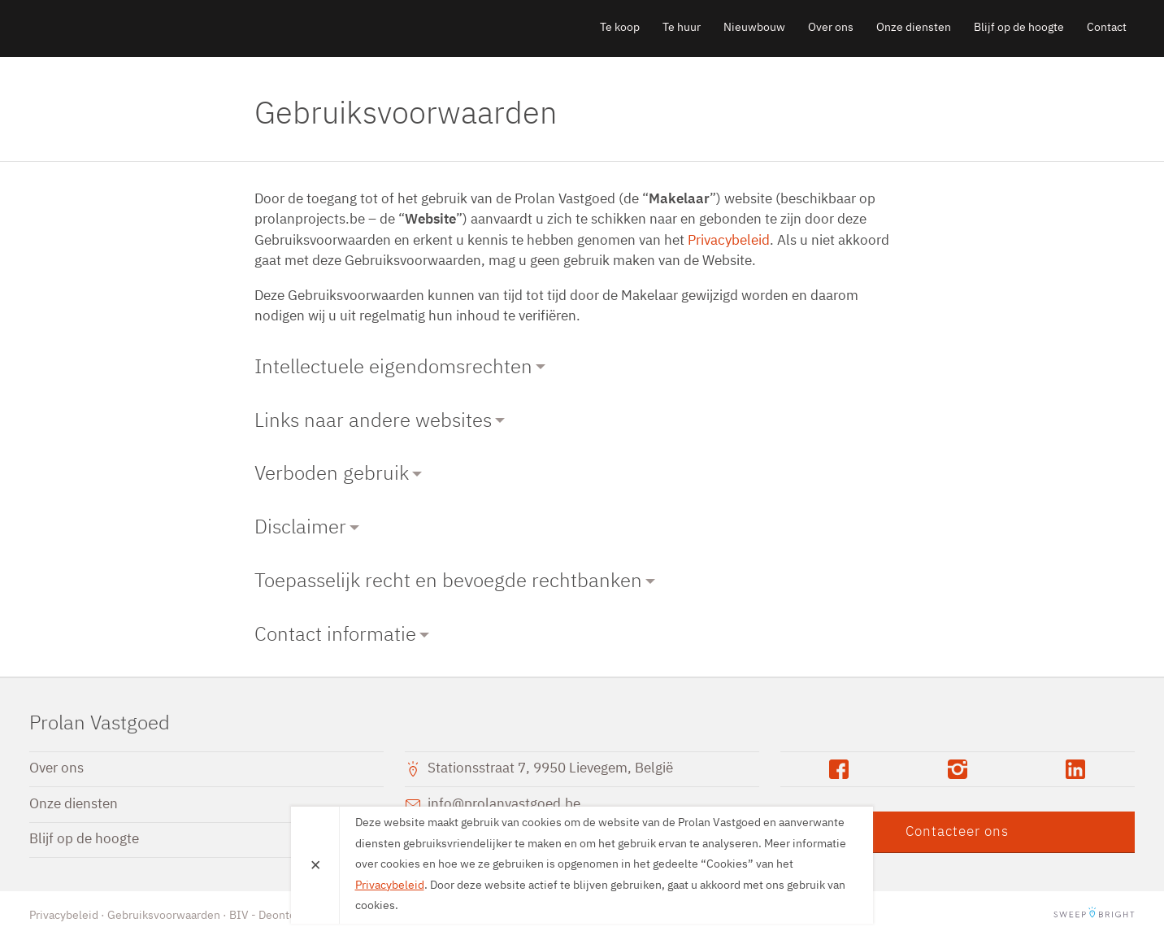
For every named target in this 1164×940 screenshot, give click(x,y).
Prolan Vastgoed (122, 28)
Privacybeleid (729, 241)
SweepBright (1094, 915)
